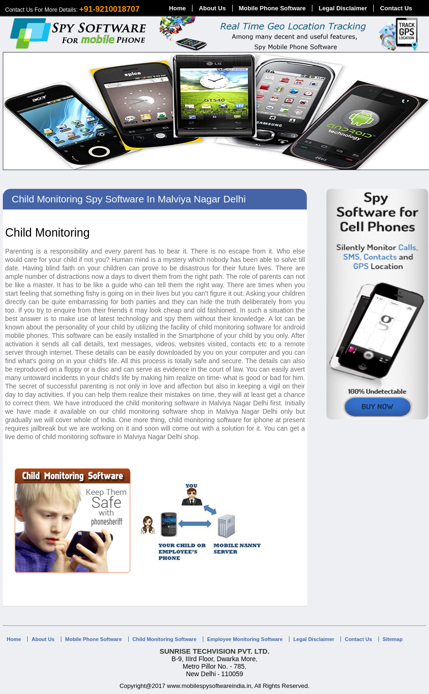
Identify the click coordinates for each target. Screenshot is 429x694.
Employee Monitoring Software (244, 639)
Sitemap (393, 639)
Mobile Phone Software (272, 8)
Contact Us (396, 8)
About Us (212, 8)
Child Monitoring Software (165, 639)
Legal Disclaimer (342, 8)
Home (177, 8)
